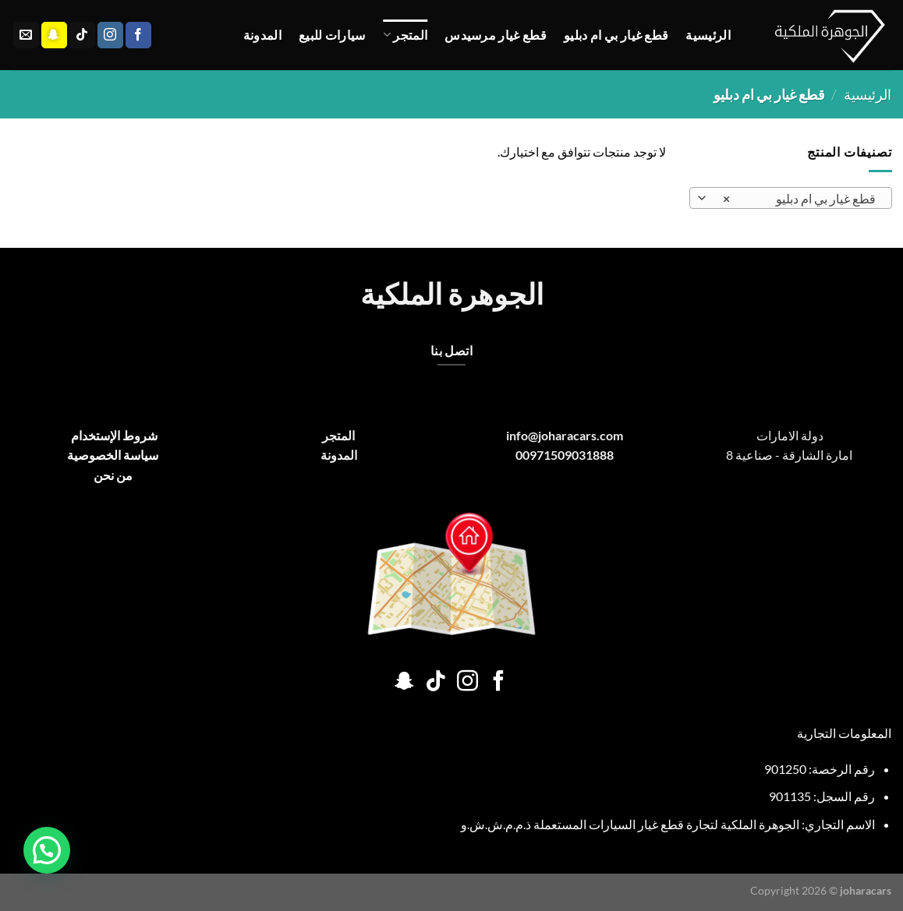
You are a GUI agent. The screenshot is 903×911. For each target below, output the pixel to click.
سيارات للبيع (332, 34)
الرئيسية (708, 34)
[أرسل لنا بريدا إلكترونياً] (26, 35)
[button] (46, 850)
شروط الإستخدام (113, 435)
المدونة (262, 34)
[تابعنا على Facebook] (138, 35)
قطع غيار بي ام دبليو (616, 34)
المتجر (405, 35)
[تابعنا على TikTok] (82, 35)
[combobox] (790, 198)
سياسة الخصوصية (112, 454)
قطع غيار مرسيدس (495, 34)
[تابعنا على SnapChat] (54, 35)
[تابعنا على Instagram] (110, 35)
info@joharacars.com (564, 435)
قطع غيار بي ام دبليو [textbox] (798, 199)
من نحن (113, 475)
